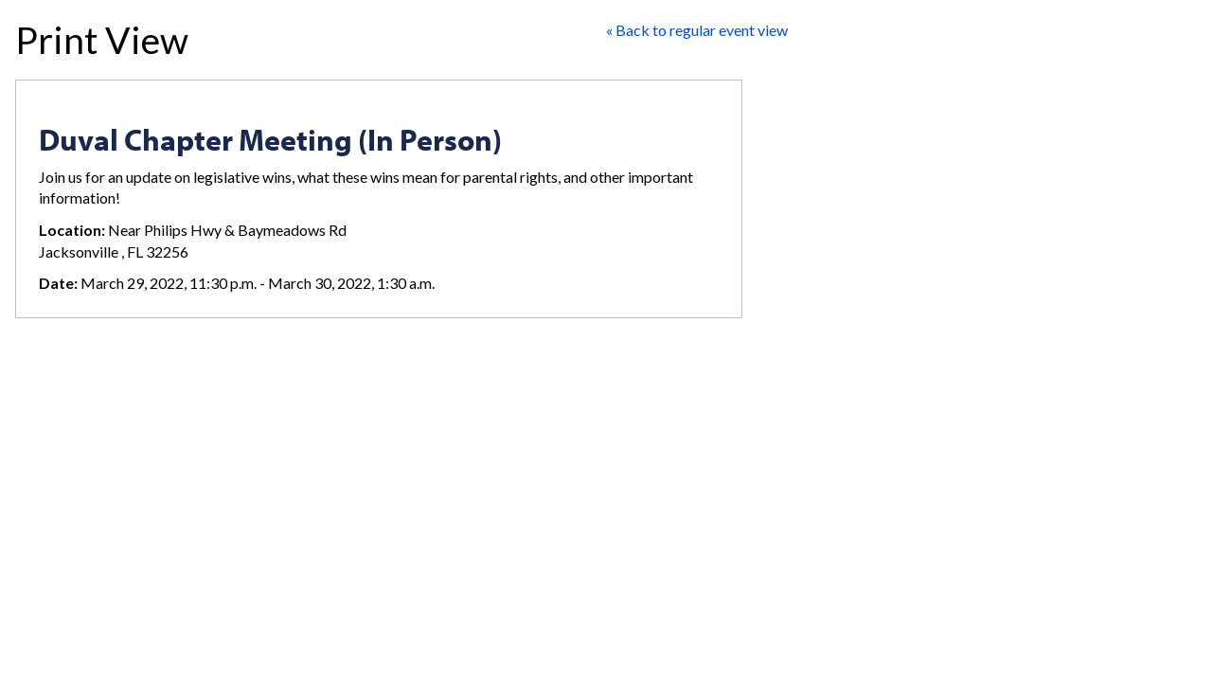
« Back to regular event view (697, 30)
